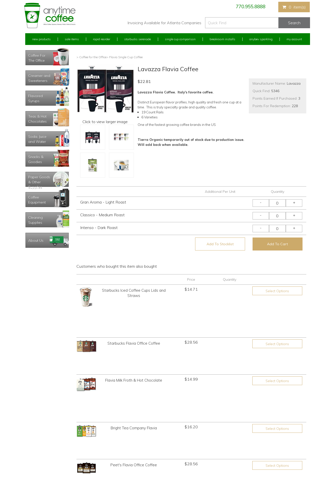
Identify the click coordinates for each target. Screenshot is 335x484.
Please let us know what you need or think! (206, 438)
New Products (41, 39)
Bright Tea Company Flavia (134, 352)
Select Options (277, 291)
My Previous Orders (38, 434)
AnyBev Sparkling (108, 462)
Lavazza (294, 83)
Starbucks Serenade (137, 39)
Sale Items (72, 39)
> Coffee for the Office (91, 57)
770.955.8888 (250, 6)
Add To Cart (277, 244)
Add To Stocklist (220, 244)
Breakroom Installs (222, 39)
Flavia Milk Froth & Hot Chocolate (133, 333)
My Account (294, 39)
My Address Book (37, 443)
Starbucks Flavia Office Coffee (133, 315)
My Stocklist (33, 452)
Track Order (33, 462)
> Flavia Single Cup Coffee (124, 57)
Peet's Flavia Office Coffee (133, 370)
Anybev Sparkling (261, 39)
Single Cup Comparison (180, 39)
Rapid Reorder (101, 39)
